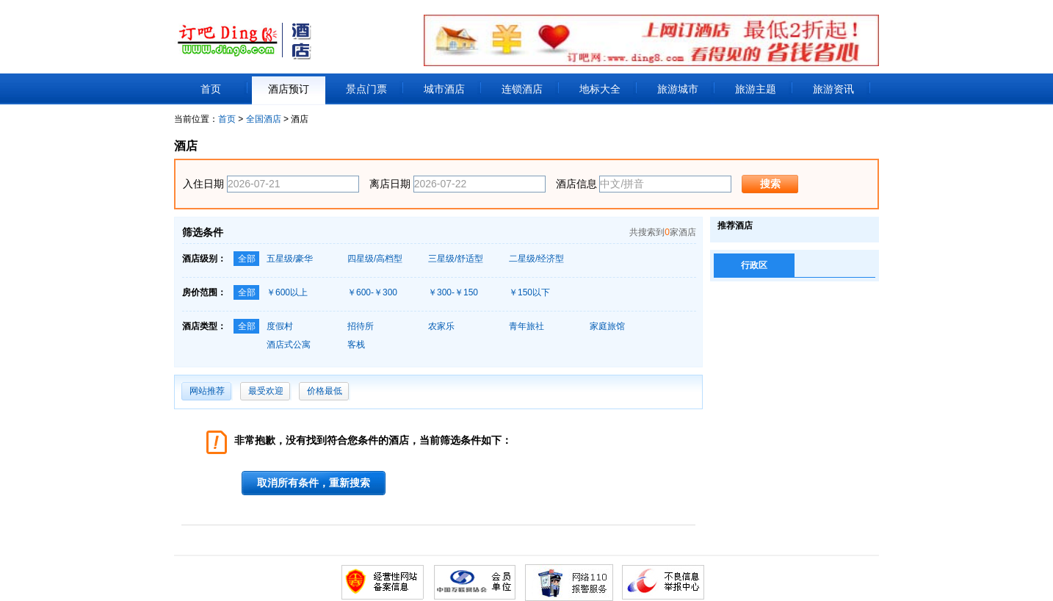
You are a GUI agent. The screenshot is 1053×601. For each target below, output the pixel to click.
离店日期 (389, 184)
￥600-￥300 (372, 292)
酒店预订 (288, 89)
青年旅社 (526, 326)
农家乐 (441, 326)
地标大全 (599, 89)
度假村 (280, 326)
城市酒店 (444, 89)
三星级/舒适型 (455, 258)
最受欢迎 (265, 391)
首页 (210, 89)
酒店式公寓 (289, 344)
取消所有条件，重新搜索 (313, 483)
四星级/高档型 (374, 258)
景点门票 (366, 89)
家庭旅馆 (607, 326)
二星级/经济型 (536, 258)
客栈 (356, 344)
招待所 (360, 326)
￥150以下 (529, 292)
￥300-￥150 (453, 292)
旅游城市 (677, 89)
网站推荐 (207, 391)
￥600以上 (287, 292)
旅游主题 (755, 89)
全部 (247, 258)
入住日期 (203, 184)
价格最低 (324, 391)
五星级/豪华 (290, 258)
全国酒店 (263, 119)
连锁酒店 (522, 89)
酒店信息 (576, 184)
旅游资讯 (833, 89)
